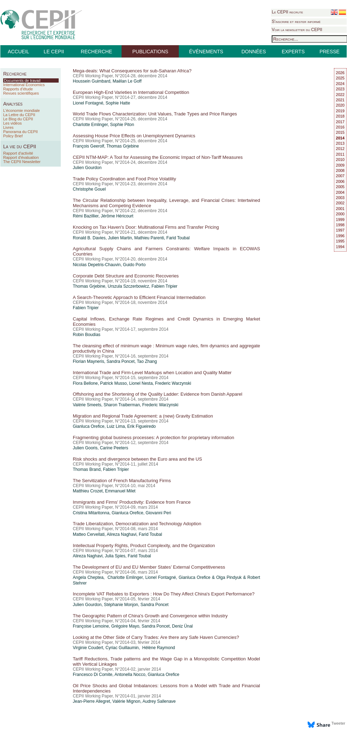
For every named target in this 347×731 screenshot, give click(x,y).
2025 (340, 78)
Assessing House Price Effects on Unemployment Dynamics (134, 135)
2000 (340, 214)
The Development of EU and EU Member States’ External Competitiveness (149, 567)
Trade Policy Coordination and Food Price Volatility (124, 178)
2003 (340, 198)
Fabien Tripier (164, 286)
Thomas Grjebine (122, 146)
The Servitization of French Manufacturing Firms (122, 480)
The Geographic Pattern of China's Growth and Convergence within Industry (150, 615)
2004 (340, 192)
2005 (340, 187)
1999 (340, 219)
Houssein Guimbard (91, 81)
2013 (340, 143)
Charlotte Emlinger (90, 124)
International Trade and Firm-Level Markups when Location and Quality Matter (152, 372)
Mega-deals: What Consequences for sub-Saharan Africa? (132, 70)
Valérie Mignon (126, 701)
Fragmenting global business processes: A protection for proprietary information (153, 437)
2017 (340, 122)
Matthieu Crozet (88, 491)
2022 (340, 94)
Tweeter (338, 723)
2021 (340, 100)
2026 (340, 73)
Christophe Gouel (89, 189)
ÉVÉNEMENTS (206, 51)
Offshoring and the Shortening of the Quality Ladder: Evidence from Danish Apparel (157, 394)
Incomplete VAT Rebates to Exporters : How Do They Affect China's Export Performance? (163, 594)
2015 (340, 132)
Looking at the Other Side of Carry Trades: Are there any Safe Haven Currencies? (156, 637)
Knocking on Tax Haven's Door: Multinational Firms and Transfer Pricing (146, 227)
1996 (340, 236)
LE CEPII (54, 51)
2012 (340, 148)
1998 (340, 225)
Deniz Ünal (182, 626)
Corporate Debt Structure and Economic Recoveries (126, 275)
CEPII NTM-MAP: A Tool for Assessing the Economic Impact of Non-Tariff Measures (158, 157)
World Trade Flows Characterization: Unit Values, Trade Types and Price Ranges (155, 113)
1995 (340, 241)
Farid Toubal (178, 237)
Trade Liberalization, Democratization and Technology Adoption (137, 523)
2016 (340, 127)
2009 (340, 165)
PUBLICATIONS (150, 51)
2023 (340, 89)
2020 (340, 105)
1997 (340, 230)
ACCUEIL (18, 51)
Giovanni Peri (158, 512)
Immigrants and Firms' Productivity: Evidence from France (131, 502)
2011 (340, 154)
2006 (340, 181)
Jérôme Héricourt (117, 216)
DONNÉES (253, 51)
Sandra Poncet (120, 361)
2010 (340, 159)
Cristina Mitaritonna (91, 512)
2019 (340, 111)
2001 (340, 208)
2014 (340, 138)
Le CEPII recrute (287, 12)
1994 (340, 247)
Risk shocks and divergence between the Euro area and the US (137, 459)
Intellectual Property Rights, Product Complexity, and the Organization (144, 545)
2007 (340, 176)
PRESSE (329, 51)
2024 (340, 84)
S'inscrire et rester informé (296, 21)
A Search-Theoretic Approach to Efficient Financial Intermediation (139, 297)
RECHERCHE (96, 51)
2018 (340, 116)
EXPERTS (293, 51)
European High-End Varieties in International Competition (131, 92)
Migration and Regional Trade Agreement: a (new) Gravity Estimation (143, 416)
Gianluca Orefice (88, 426)
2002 (340, 203)
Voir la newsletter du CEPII (297, 29)
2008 (340, 170)
